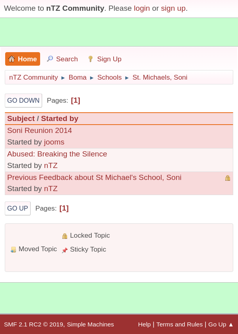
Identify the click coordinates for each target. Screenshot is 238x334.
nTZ (51, 165)
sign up (173, 8)
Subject (21, 118)
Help (144, 324)
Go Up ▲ (221, 324)
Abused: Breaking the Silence (57, 154)
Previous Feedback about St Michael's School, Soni (94, 177)
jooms (54, 142)
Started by (59, 118)
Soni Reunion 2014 (39, 130)
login (142, 8)
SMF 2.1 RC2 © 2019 (33, 324)
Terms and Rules (180, 324)
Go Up (17, 208)
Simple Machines (90, 324)
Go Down (23, 100)
